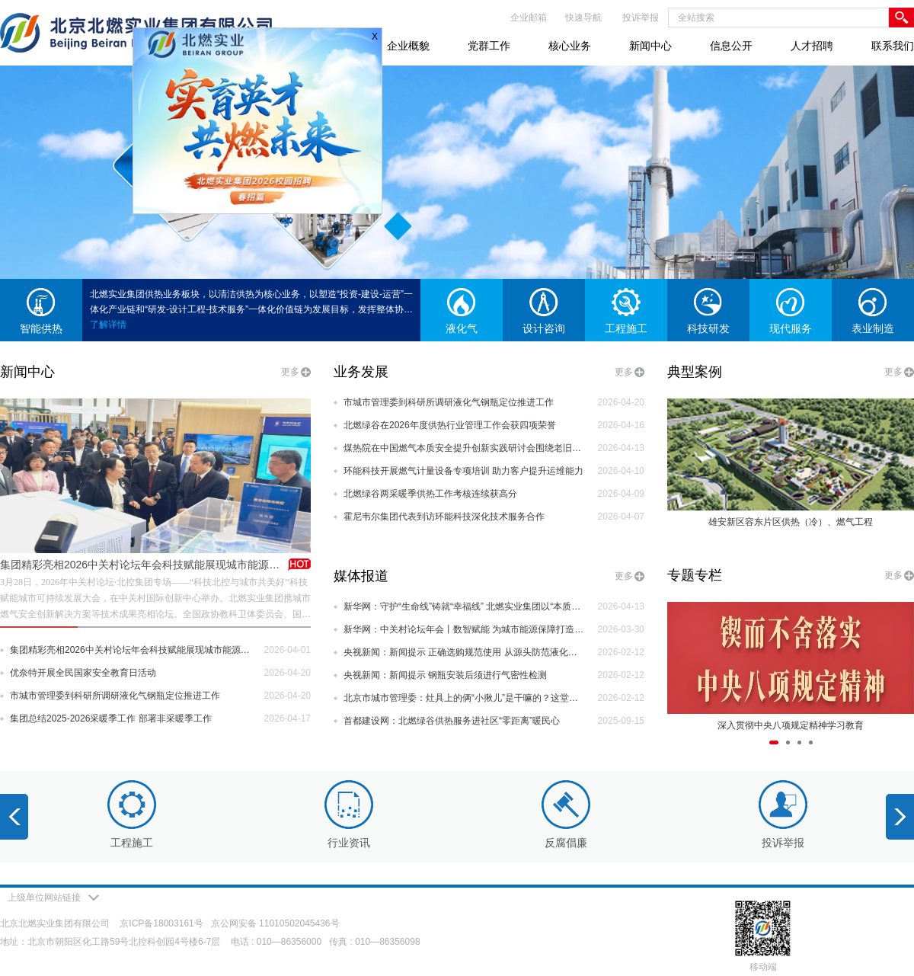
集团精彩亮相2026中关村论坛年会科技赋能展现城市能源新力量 (150, 564)
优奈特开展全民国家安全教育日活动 (83, 672)
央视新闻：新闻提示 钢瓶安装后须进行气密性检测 (445, 675)
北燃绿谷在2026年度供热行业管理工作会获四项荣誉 (450, 425)
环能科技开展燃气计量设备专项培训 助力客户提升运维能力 (463, 471)
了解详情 (108, 324)
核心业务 (569, 46)
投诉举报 (640, 17)
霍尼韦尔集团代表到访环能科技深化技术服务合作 (444, 516)
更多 (290, 371)
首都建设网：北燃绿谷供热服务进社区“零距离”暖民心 (452, 720)
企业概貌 (408, 46)
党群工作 (489, 46)
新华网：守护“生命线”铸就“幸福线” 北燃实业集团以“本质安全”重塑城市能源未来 (464, 606)
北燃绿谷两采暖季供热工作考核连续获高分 (430, 493)
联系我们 (892, 46)
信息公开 (731, 46)
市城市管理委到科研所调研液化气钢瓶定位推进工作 (115, 695)
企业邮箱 (528, 17)
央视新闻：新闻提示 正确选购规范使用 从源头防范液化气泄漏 (464, 652)
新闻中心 (650, 46)
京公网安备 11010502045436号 (275, 923)
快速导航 (583, 17)
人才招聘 (812, 46)
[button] (773, 742)
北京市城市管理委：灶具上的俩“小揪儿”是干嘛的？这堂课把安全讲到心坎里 (464, 698)
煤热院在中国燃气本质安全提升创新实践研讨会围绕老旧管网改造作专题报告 (464, 448)
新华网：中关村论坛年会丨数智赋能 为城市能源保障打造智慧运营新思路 (464, 629)
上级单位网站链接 (54, 897)
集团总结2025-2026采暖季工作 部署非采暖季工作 (111, 718)
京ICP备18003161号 (161, 923)
